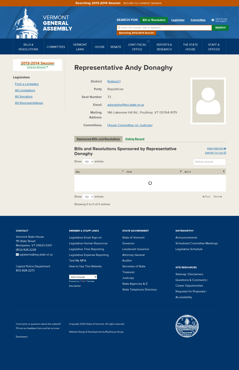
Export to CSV (215, 153)
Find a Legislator (27, 84)
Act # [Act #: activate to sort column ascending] (215, 171)
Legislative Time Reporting (86, 249)
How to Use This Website (85, 266)
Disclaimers (195, 274)
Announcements (186, 237)
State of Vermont (133, 237)
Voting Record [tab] (134, 139)
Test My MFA (77, 260)
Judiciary (128, 278)
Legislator (178, 20)
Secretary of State (133, 266)
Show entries (88, 162)
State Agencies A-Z (135, 284)
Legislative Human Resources (88, 243)
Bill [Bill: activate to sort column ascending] (78, 171)
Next (217, 196)
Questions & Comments (191, 280)
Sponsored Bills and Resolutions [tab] (98, 139)
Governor (128, 243)
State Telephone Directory (139, 289)
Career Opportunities (189, 286)
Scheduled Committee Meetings (197, 243)
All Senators (23, 96)
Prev (207, 196)
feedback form (34, 328)
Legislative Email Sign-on (85, 237)
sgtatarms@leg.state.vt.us (34, 254)
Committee (198, 20)
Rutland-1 (113, 81)
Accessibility (184, 297)
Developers (22, 336)
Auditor (127, 260)
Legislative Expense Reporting (89, 255)
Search (220, 27)
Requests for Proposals (190, 291)
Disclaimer (75, 286)
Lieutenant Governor (135, 249)
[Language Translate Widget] (83, 277)
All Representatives (29, 103)
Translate (87, 281)
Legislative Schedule (189, 249)
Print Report (216, 148)
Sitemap (181, 274)
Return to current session (142, 3)
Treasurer (128, 272)
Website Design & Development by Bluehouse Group (96, 331)
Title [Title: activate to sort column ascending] (97, 171)
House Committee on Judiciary (130, 125)
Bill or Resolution (154, 20)
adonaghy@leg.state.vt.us (125, 105)
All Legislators (25, 90)
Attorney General (133, 255)
